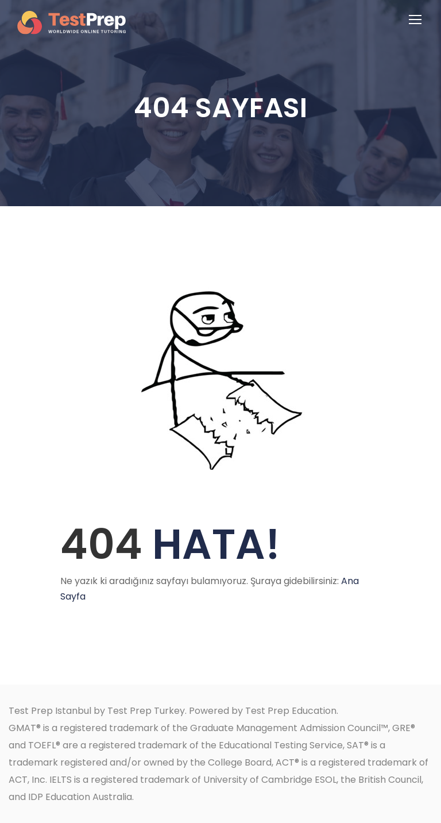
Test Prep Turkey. (147, 710)
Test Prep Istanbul (50, 710)
